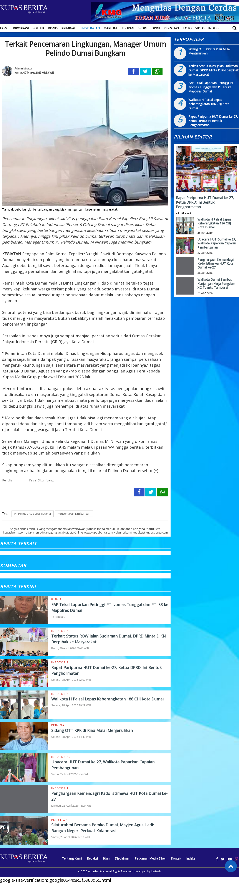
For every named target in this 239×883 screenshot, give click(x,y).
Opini (155, 28)
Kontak (176, 858)
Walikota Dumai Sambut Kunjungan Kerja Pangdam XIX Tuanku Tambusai (216, 283)
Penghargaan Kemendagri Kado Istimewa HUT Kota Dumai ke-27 (216, 263)
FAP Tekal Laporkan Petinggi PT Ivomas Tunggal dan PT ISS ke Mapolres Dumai (211, 87)
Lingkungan (90, 28)
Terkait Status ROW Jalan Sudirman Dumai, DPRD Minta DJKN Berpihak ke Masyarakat (213, 70)
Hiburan (127, 28)
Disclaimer (122, 858)
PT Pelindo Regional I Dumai (32, 514)
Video (199, 28)
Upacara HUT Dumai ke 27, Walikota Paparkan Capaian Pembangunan (217, 243)
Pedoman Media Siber (150, 858)
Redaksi (92, 858)
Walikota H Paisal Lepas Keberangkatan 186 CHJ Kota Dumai (107, 699)
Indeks (213, 28)
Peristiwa (171, 28)
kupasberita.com (98, 871)
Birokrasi (21, 28)
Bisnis (53, 28)
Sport (143, 28)
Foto (187, 28)
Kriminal (68, 28)
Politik (38, 28)
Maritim (110, 28)
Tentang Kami (72, 858)
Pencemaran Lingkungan (74, 514)
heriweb (156, 871)
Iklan (106, 858)
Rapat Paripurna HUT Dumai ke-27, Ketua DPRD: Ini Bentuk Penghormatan (213, 120)
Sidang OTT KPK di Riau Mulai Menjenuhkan (92, 730)
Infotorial (61, 631)
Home (4, 28)
